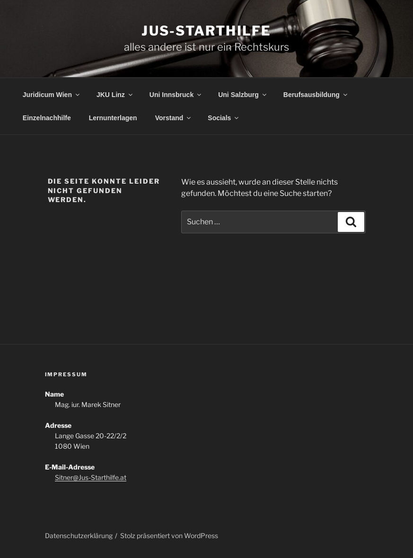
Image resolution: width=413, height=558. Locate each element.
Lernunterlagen (113, 118)
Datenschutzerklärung (79, 535)
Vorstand (174, 118)
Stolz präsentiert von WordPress (169, 535)
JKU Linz (115, 94)
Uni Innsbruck (175, 94)
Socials (224, 118)
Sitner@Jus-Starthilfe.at (90, 477)
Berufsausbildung (316, 94)
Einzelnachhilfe (47, 118)
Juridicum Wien (52, 94)
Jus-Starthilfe (206, 31)
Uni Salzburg (243, 94)
